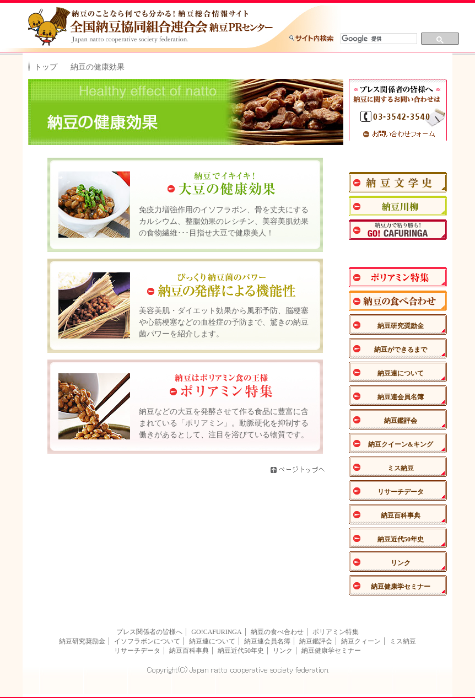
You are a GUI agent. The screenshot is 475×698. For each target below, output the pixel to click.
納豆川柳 (398, 206)
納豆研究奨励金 (400, 326)
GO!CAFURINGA (216, 632)
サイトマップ (380, 13)
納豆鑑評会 (400, 421)
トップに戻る (326, 13)
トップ (45, 67)
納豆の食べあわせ (398, 301)
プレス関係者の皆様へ (149, 632)
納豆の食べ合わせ (277, 632)
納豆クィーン (361, 641)
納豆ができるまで (400, 349)
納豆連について (400, 373)
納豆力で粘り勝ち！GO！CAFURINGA (398, 229)
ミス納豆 (400, 468)
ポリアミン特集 (398, 277)
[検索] (377, 38)
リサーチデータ (400, 492)
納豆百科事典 (400, 515)
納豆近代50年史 (400, 539)
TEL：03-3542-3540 (397, 116)
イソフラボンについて (147, 641)
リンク (401, 563)
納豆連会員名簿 (400, 397)
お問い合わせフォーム (397, 133)
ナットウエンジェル (398, 158)
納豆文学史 (398, 182)
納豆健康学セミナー (400, 586)
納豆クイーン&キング (400, 444)
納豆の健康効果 (398, 253)
